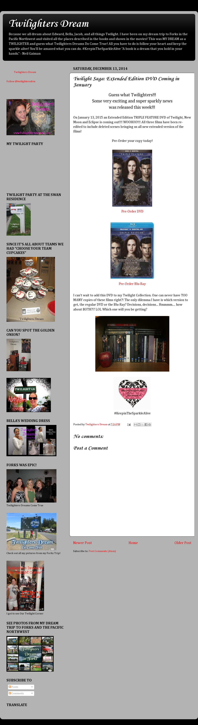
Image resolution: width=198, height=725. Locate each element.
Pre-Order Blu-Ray (132, 284)
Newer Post (82, 543)
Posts (13, 687)
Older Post (183, 543)
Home (133, 543)
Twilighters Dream (48, 24)
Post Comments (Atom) (102, 551)
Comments (16, 693)
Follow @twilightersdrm (20, 81)
